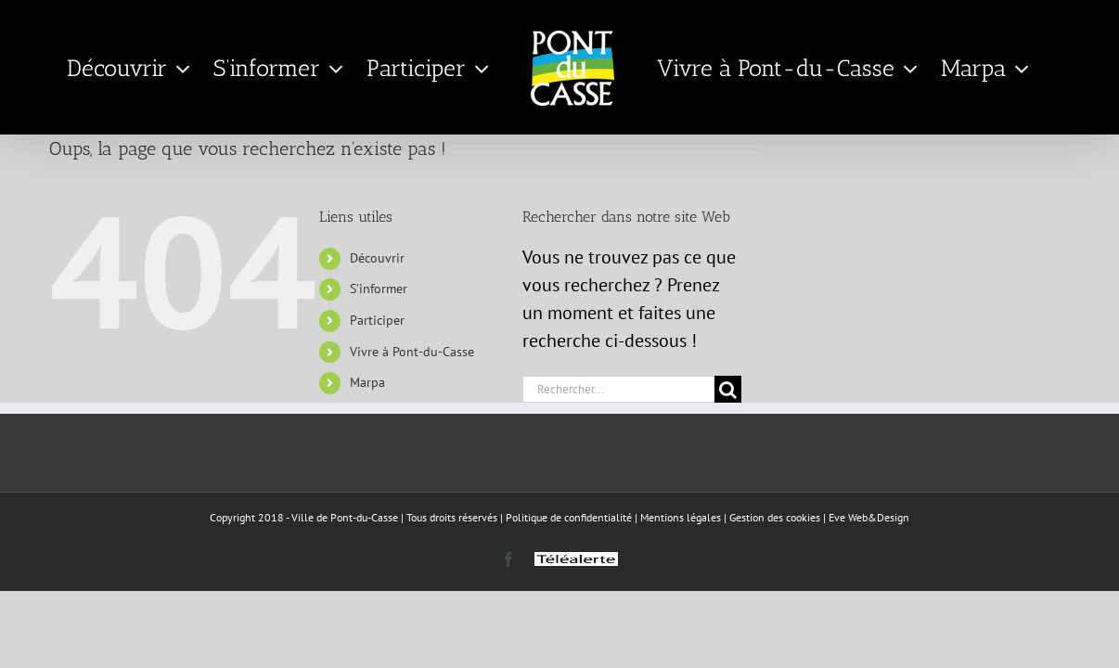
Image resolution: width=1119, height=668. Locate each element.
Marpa (367, 382)
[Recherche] (727, 389)
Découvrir (377, 258)
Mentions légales (680, 517)
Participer (377, 320)
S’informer (378, 288)
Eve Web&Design (869, 517)
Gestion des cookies (774, 517)
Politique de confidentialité (569, 517)
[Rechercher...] (618, 389)
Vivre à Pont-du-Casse (412, 351)
